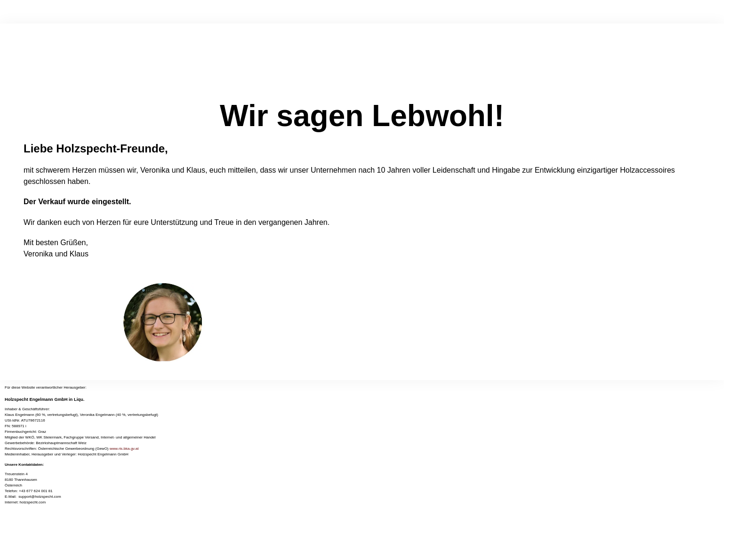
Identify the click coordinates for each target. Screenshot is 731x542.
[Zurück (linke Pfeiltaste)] (3, 538)
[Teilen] (18, 527)
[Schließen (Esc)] (26, 527)
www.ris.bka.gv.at (124, 448)
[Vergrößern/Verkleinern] (3, 527)
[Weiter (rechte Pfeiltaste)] (10, 538)
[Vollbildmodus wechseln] (10, 527)
